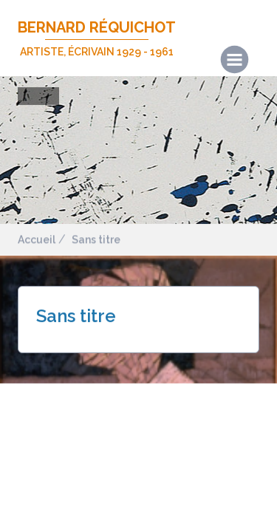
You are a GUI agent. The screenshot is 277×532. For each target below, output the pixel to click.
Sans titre (96, 239)
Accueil (36, 239)
